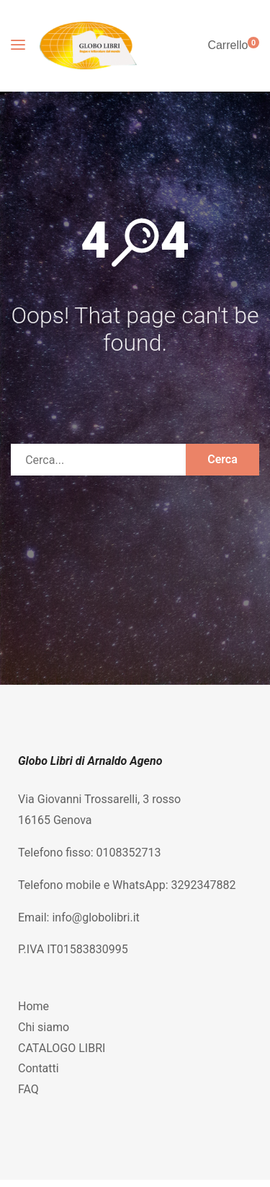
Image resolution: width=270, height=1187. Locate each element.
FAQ (28, 1089)
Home (33, 1006)
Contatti (38, 1068)
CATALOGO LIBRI (61, 1048)
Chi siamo (43, 1027)
